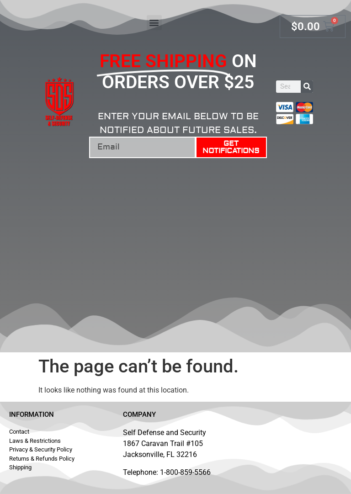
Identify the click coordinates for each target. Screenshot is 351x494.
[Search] (307, 86)
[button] (154, 22)
